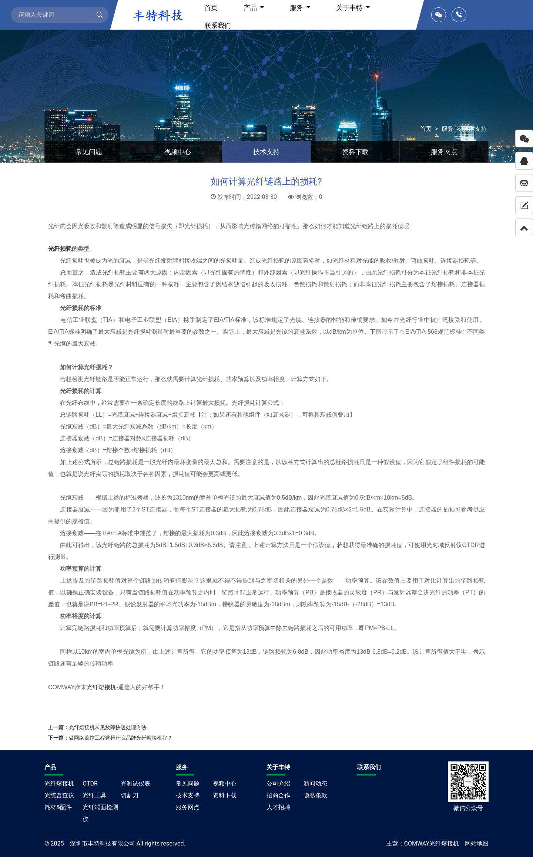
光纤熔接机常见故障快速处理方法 (108, 727)
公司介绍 (278, 783)
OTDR (90, 783)
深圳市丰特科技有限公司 (102, 843)
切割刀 (129, 795)
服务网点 (444, 152)
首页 (426, 128)
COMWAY (417, 843)
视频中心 (177, 152)
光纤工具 (94, 795)
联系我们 (217, 25)
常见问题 (89, 152)
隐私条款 (315, 795)
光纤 (108, 272)
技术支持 (475, 128)
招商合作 (278, 795)
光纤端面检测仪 (100, 813)
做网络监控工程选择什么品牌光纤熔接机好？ (120, 738)
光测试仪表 (135, 783)
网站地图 (477, 843)
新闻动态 (315, 783)
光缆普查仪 (59, 795)
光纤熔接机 (101, 687)
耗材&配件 (58, 807)
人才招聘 (278, 807)
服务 (447, 128)
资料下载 (355, 152)
